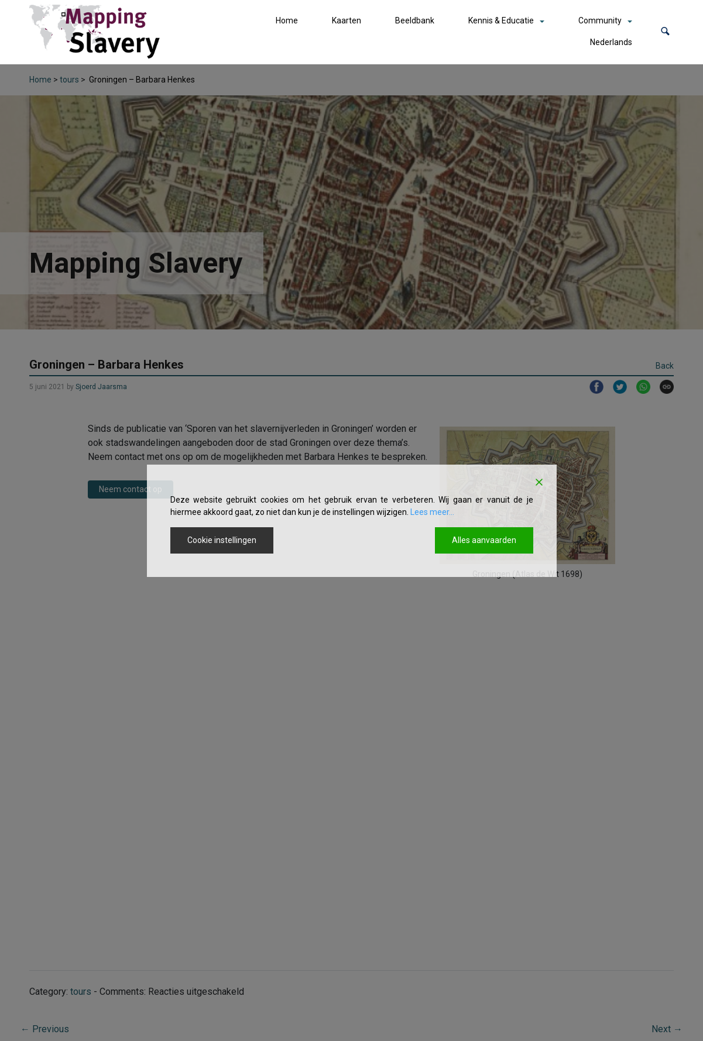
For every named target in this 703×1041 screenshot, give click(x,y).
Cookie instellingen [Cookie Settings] (221, 540)
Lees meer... (432, 512)
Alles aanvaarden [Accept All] (484, 540)
